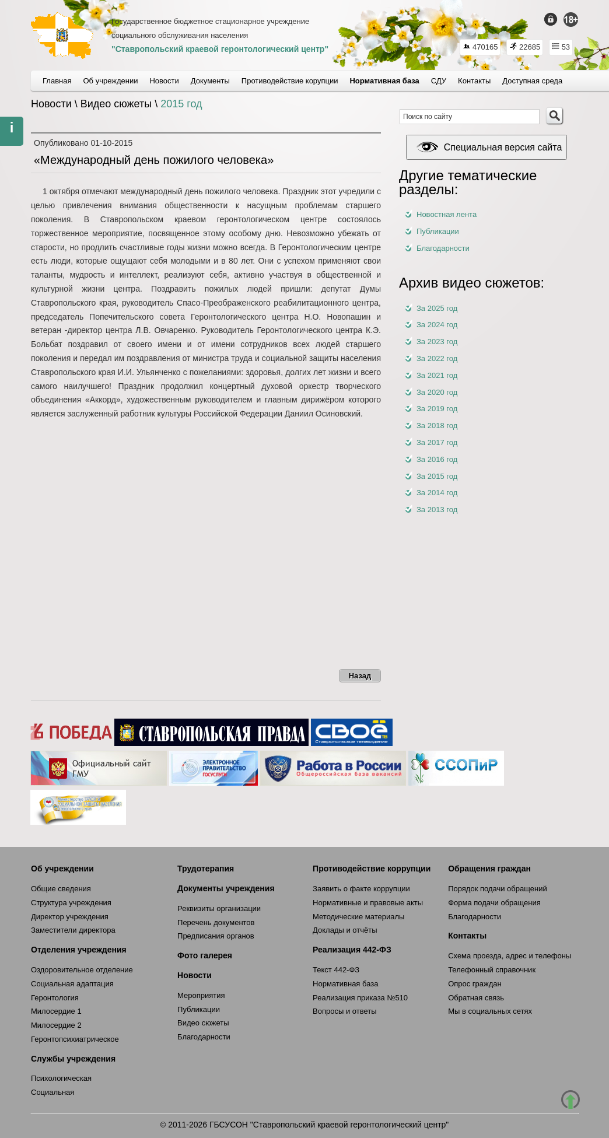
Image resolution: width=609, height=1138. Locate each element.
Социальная (52, 1092)
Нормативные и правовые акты (368, 902)
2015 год (181, 104)
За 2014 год (436, 492)
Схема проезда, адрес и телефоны (509, 955)
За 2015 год (436, 476)
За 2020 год (436, 392)
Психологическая (61, 1078)
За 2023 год (436, 341)
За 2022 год (436, 358)
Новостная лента (446, 214)
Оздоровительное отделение (82, 969)
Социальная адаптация (72, 983)
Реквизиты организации (219, 908)
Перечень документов (215, 922)
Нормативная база (345, 983)
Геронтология (55, 997)
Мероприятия (201, 995)
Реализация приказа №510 (360, 997)
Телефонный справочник (492, 969)
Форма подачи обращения (494, 902)
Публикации (437, 231)
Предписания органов (215, 936)
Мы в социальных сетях (490, 1011)
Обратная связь (476, 997)
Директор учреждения (69, 916)
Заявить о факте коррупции (361, 888)
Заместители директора (73, 930)
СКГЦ (62, 35)
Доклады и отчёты (345, 930)
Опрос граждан (475, 983)
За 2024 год (436, 324)
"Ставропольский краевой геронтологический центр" (219, 49)
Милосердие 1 (56, 1011)
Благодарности (443, 248)
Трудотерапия (205, 868)
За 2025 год (436, 308)
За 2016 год (436, 459)
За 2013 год (436, 509)
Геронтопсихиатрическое (75, 1039)
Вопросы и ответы (344, 1011)
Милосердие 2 (56, 1025)
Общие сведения (61, 888)
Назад (360, 675)
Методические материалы (358, 916)
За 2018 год (436, 425)
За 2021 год (436, 375)
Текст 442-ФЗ (336, 969)
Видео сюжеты (203, 1022)
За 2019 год (436, 408)
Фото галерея (204, 955)
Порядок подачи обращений (497, 888)
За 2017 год (436, 442)
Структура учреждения (71, 902)
